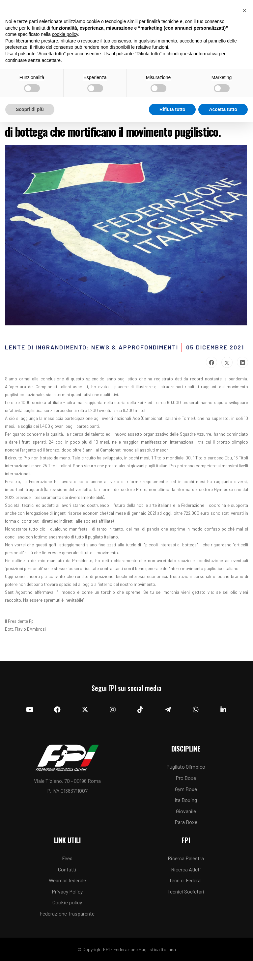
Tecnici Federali (186, 880)
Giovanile (186, 811)
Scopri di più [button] (30, 109)
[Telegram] (168, 709)
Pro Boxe (186, 778)
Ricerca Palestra (186, 858)
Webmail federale (67, 880)
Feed (67, 858)
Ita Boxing (186, 800)
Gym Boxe (186, 789)
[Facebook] (57, 709)
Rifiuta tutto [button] (172, 109)
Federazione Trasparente (67, 913)
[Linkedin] (223, 709)
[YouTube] (30, 709)
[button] (244, 10)
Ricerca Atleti (186, 869)
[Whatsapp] (196, 709)
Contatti (67, 869)
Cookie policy (67, 902)
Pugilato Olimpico (185, 766)
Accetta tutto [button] (223, 109)
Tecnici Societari (185, 891)
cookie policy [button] (65, 34)
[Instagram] (113, 709)
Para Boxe (186, 822)
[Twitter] (85, 709)
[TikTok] (140, 709)
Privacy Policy (67, 891)
